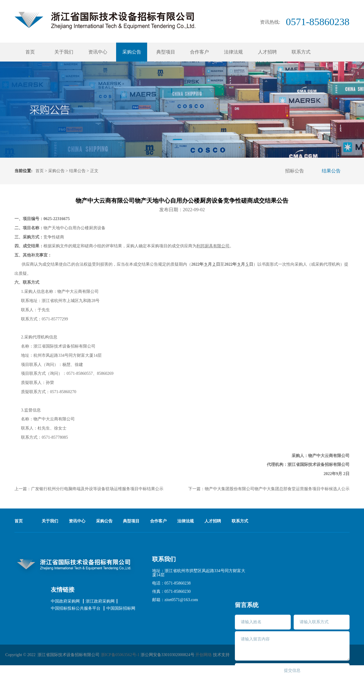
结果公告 (77, 171)
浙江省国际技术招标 (104, 20)
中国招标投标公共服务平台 (75, 608)
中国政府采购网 (65, 601)
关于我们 (63, 51)
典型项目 (165, 51)
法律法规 (233, 51)
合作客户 (199, 51)
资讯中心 (97, 51)
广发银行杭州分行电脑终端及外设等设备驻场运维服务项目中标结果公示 (97, 489)
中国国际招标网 (120, 608)
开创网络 (203, 655)
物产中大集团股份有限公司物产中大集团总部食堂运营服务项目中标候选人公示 (277, 489)
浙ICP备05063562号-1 (120, 655)
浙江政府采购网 (100, 601)
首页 (30, 51)
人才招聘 (267, 51)
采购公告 (131, 51)
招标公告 (294, 170)
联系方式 (301, 51)
